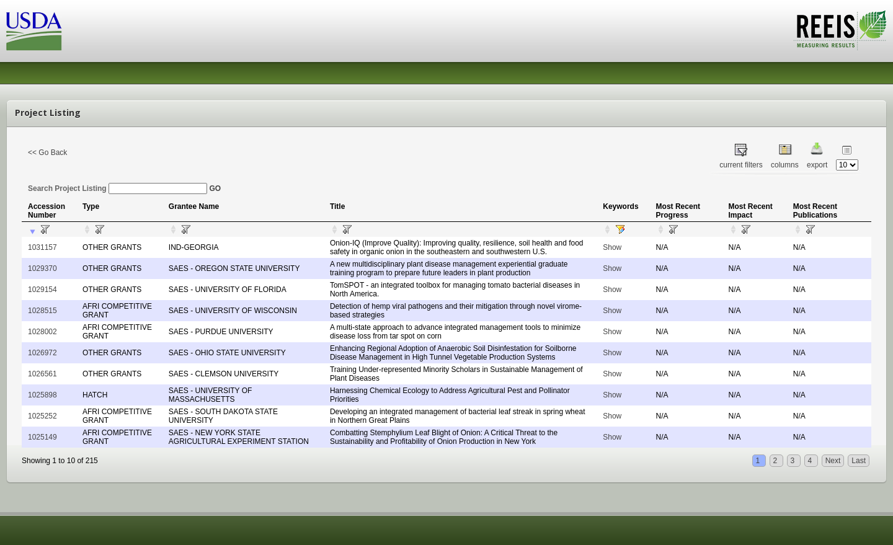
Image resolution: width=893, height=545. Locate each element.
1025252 (42, 416)
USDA (34, 31)
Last (858, 460)
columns (785, 165)
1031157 (42, 247)
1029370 (42, 268)
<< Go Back (47, 152)
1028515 (42, 310)
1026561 (42, 374)
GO (215, 188)
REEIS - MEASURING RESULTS (840, 30)
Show (612, 247)
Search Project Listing (117, 188)
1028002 (42, 331)
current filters (740, 165)
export (817, 165)
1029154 (42, 289)
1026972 (42, 352)
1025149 (42, 437)
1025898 (42, 395)
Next (833, 460)
